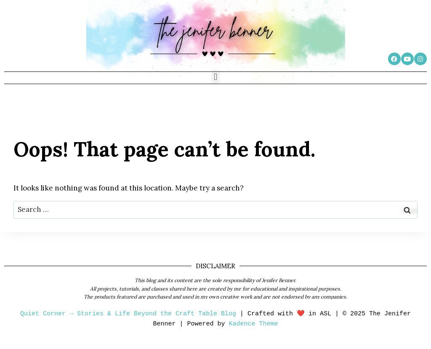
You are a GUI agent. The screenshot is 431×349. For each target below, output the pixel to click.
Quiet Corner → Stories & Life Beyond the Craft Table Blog (128, 313)
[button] (215, 77)
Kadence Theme (253, 324)
